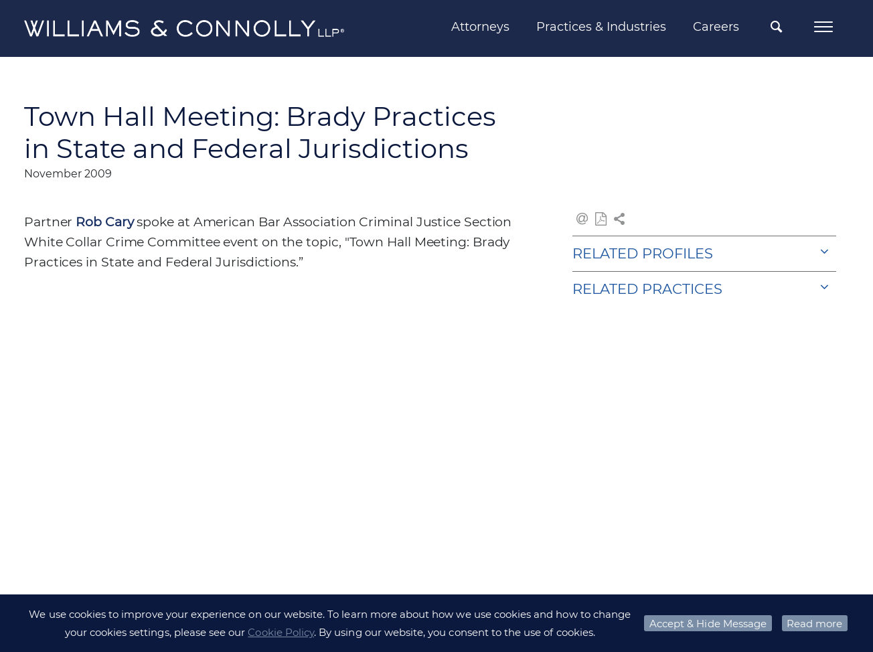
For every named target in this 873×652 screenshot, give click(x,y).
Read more (814, 623)
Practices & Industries (601, 26)
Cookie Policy (281, 632)
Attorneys (480, 26)
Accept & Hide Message (708, 623)
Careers (716, 26)
